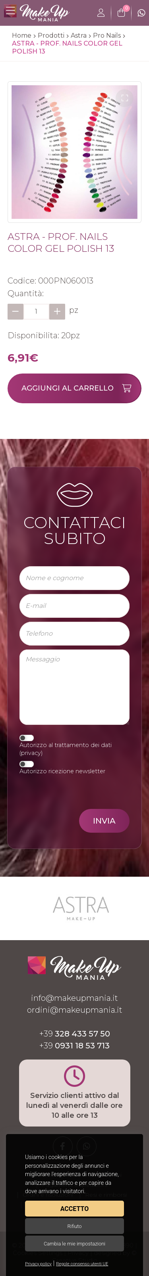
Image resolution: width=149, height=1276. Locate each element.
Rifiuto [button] (74, 1226)
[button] (125, 98)
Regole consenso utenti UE (82, 1263)
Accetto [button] (74, 1209)
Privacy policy (38, 1263)
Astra (79, 35)
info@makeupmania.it (74, 998)
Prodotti (51, 35)
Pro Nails (107, 35)
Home (21, 35)
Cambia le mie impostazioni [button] (74, 1244)
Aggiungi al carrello (81, 388)
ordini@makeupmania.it (74, 1010)
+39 (74, 1033)
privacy (31, 753)
